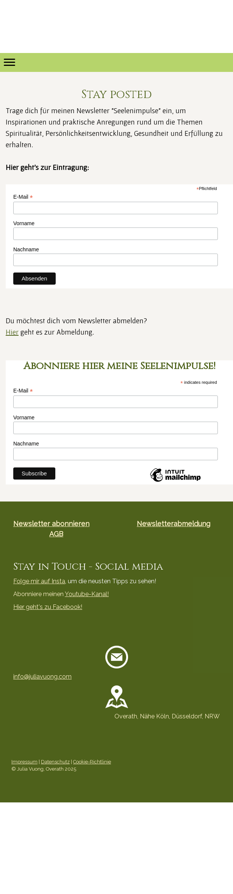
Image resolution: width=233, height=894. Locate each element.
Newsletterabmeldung (173, 524)
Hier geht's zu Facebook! (47, 607)
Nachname (26, 249)
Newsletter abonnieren (51, 524)
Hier (12, 332)
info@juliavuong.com (42, 676)
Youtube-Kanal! (87, 594)
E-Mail (23, 197)
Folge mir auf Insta (39, 581)
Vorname (23, 223)
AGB (56, 534)
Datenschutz (55, 762)
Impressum (24, 762)
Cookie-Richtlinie (92, 762)
